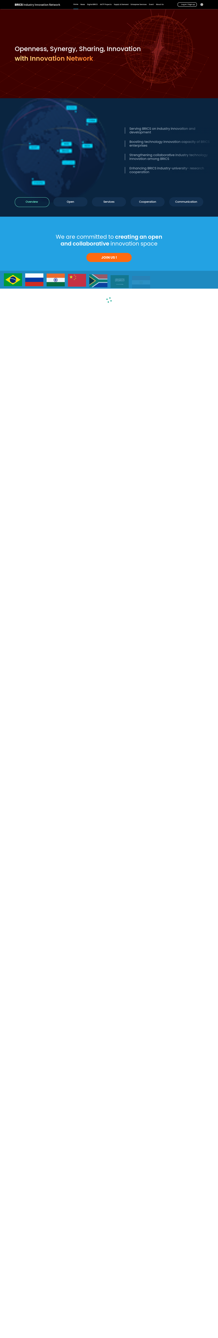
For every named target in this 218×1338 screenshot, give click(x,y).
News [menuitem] (82, 4)
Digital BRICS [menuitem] (92, 4)
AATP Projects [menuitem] (106, 4)
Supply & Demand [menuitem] (121, 4)
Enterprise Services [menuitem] (139, 4)
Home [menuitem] (75, 4)
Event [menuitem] (151, 4)
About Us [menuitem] (160, 4)
